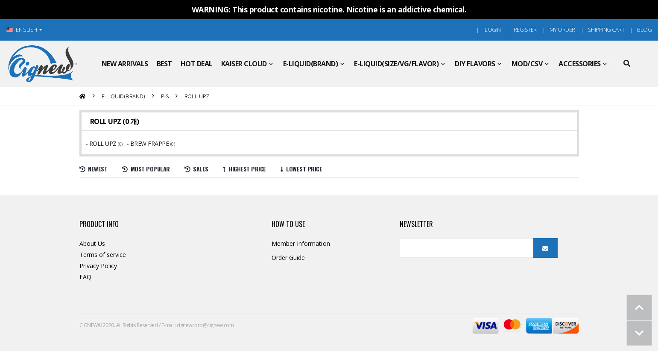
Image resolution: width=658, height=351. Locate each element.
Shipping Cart (606, 29)
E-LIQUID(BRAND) (310, 63)
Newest (93, 168)
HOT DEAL (197, 63)
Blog (644, 29)
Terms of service (102, 255)
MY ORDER (562, 29)
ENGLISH (21, 29)
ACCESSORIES (580, 63)
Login (493, 29)
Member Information (301, 243)
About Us (92, 243)
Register (525, 29)
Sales (196, 168)
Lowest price (301, 168)
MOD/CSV (527, 63)
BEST (164, 63)
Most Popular (146, 168)
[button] (627, 64)
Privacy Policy (98, 266)
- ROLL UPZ (102, 143)
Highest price (244, 168)
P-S (165, 96)
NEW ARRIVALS (125, 63)
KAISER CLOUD (244, 63)
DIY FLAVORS (475, 63)
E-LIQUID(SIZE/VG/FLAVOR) (396, 63)
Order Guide (288, 258)
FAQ (85, 277)
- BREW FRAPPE (148, 143)
